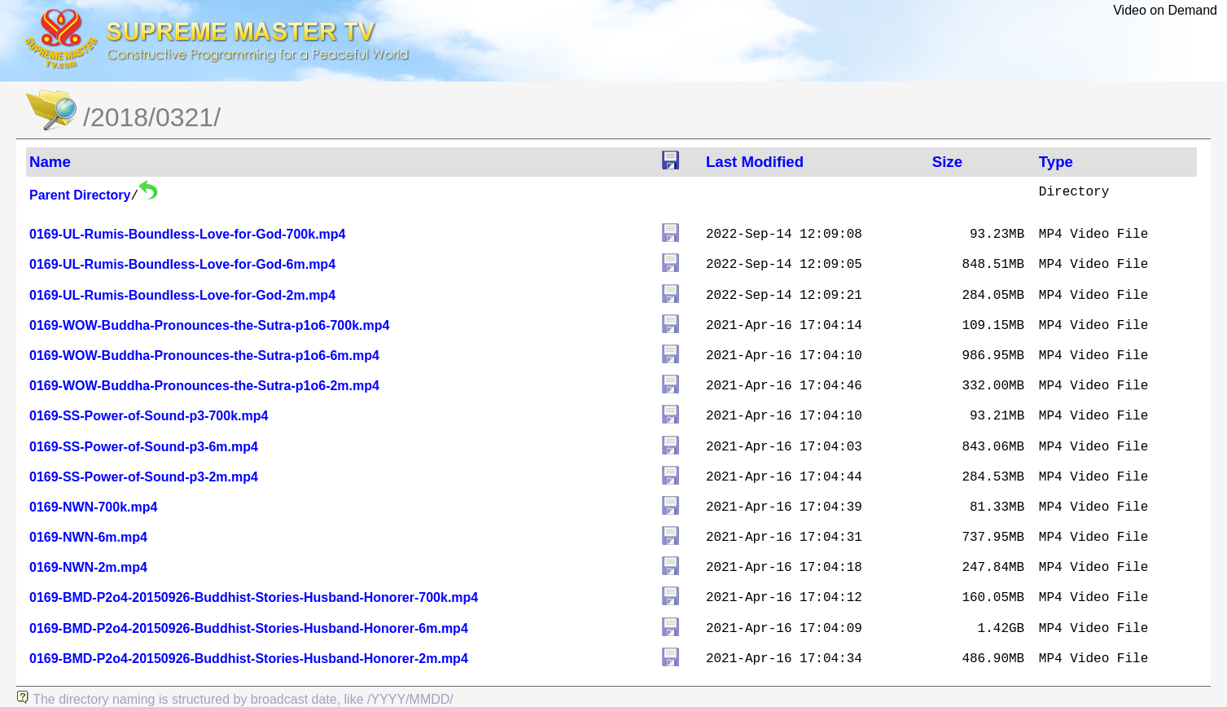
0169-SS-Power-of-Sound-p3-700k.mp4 (148, 416)
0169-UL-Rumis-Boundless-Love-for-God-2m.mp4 (182, 295)
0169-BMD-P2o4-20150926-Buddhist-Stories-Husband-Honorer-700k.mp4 (253, 597)
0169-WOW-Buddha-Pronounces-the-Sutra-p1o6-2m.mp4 (204, 386)
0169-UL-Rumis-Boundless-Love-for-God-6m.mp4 (182, 264)
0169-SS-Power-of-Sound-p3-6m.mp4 (143, 447)
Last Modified (755, 161)
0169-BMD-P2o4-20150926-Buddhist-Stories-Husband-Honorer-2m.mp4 (248, 658)
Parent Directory (80, 195)
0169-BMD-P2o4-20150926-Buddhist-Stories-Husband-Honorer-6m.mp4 (248, 628)
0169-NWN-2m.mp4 (88, 567)
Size (947, 161)
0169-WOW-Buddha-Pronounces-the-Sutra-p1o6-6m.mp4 (204, 355)
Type (1056, 161)
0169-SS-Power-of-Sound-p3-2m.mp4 (143, 477)
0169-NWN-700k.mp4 (93, 507)
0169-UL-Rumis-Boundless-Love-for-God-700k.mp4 (187, 234)
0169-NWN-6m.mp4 (88, 537)
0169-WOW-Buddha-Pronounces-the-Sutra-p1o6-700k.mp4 (209, 325)
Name (50, 161)
